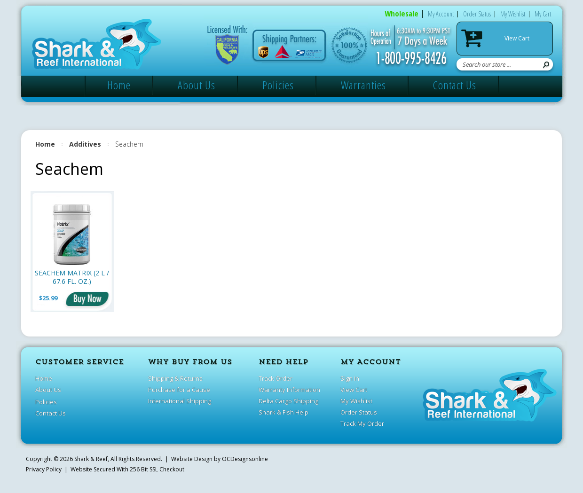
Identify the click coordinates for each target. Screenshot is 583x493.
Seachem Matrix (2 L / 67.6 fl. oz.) (72, 277)
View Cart (516, 38)
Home (119, 85)
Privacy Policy (44, 469)
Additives (85, 144)
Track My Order (362, 423)
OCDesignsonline (245, 459)
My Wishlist (512, 13)
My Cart (543, 13)
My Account (441, 13)
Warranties (363, 85)
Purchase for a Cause (179, 389)
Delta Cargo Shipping (288, 401)
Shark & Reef (91, 459)
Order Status (477, 13)
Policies (278, 85)
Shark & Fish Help (283, 412)
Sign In (349, 378)
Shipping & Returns (175, 378)
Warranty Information (289, 389)
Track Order (275, 378)
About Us (196, 85)
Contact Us (454, 85)
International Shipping (179, 401)
